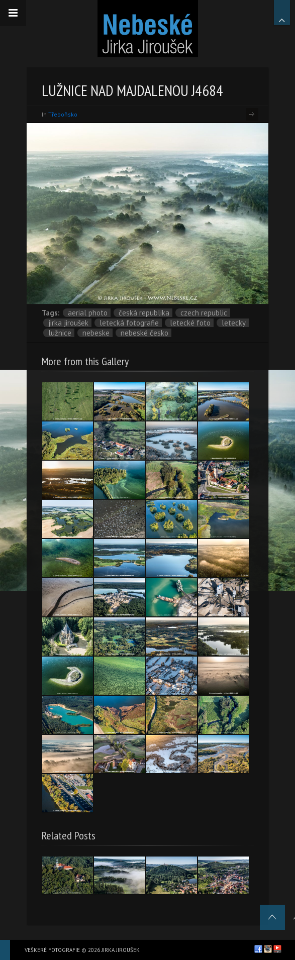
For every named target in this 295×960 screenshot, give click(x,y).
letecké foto (190, 322)
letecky (234, 322)
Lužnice (59, 333)
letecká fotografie (129, 322)
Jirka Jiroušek (68, 322)
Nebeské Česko (144, 333)
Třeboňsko (62, 114)
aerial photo (88, 312)
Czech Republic (203, 312)
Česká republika (144, 312)
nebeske (96, 333)
